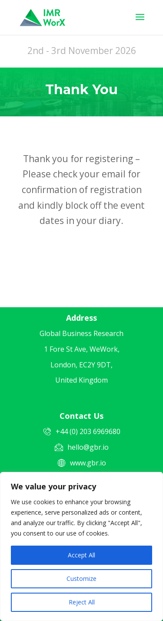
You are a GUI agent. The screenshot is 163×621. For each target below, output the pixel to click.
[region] (81, 546)
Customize (81, 578)
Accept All (81, 555)
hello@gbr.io (88, 447)
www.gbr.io (88, 463)
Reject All (82, 602)
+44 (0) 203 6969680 (88, 431)
